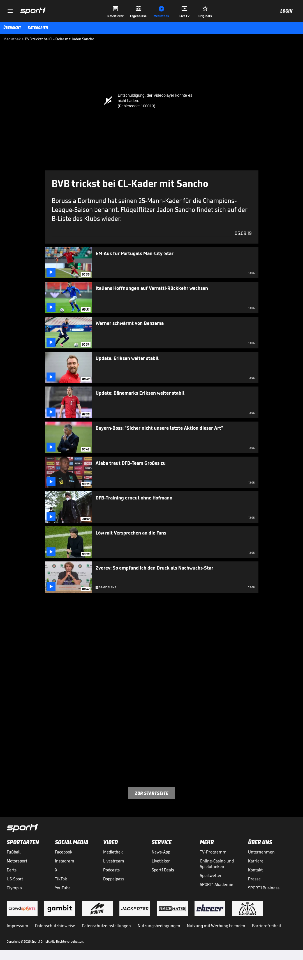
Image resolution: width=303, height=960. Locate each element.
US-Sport (15, 879)
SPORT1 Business (263, 887)
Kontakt (255, 870)
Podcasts (111, 870)
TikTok (61, 879)
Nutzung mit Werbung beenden (216, 925)
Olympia (14, 887)
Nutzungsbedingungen (159, 925)
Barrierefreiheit (266, 925)
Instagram (64, 861)
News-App (161, 852)
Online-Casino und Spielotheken (217, 863)
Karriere (255, 861)
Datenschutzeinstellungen (106, 925)
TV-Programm (213, 852)
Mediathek (113, 852)
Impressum (17, 925)
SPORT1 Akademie (216, 884)
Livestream (113, 861)
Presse (254, 879)
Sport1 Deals (163, 870)
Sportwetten (211, 875)
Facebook (63, 852)
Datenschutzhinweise (55, 925)
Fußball (13, 852)
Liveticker (161, 861)
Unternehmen (261, 852)
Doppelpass (113, 879)
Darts (12, 870)
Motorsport (17, 861)
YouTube (63, 887)
